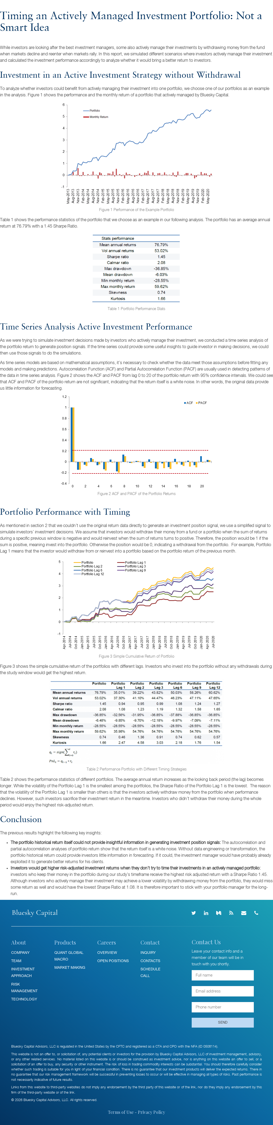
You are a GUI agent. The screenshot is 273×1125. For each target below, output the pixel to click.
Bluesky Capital (28, 8)
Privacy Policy (151, 1112)
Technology (24, 999)
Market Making (69, 967)
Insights (108, 8)
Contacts (150, 961)
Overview (107, 952)
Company (20, 952)
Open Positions (113, 961)
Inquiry (148, 952)
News (135, 8)
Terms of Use (121, 1112)
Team (16, 961)
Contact (191, 8)
